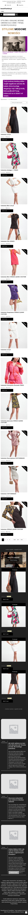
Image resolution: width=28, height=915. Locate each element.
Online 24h (8, 5)
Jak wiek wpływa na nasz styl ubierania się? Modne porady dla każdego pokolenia (17, 788)
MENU (2, 11)
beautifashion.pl (6, 8)
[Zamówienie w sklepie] (19, 102)
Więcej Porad (13, 872)
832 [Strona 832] (22, 539)
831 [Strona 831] (18, 539)
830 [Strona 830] (15, 539)
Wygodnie (20, 5)
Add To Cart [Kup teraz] (4, 139)
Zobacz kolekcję (13, 560)
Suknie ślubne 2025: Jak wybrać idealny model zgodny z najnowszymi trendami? (16, 893)
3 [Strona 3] (7, 539)
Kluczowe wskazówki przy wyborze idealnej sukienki (16, 838)
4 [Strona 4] (9, 539)
